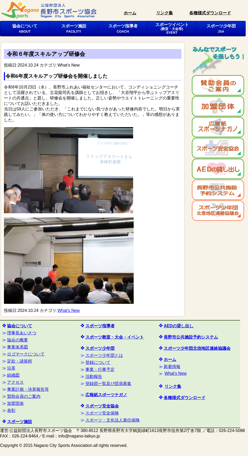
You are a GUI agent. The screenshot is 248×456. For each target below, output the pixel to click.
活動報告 (93, 376)
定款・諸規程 (19, 361)
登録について (97, 362)
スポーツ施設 (73, 28)
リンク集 (164, 13)
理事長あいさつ (21, 333)
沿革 (11, 368)
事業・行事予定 (100, 369)
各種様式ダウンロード (210, 13)
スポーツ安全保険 (102, 413)
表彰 (11, 410)
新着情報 (172, 366)
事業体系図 (17, 347)
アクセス (15, 382)
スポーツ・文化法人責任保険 (112, 420)
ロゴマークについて (26, 354)
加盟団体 (15, 403)
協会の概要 (17, 340)
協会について (24, 28)
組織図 (13, 375)
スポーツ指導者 (123, 28)
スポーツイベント (172, 28)
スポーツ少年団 (221, 28)
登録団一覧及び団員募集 (108, 383)
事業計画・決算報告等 (28, 389)
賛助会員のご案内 (23, 396)
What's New (68, 65)
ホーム (130, 13)
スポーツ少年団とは (104, 355)
